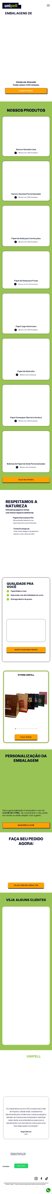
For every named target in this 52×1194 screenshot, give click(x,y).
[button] (48, 5)
